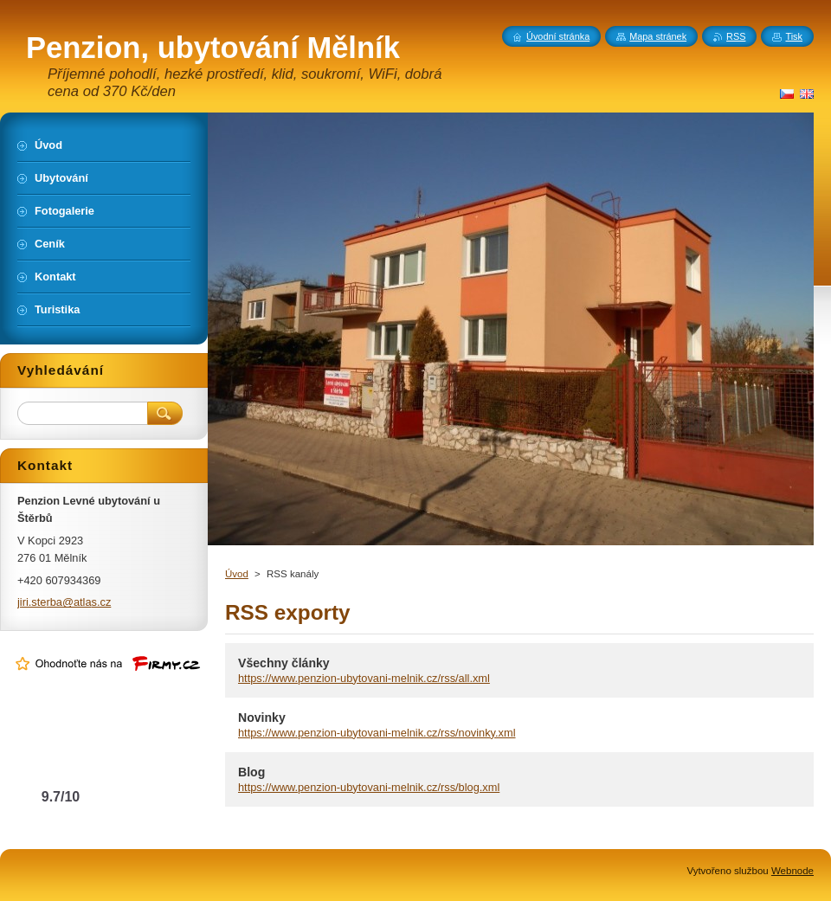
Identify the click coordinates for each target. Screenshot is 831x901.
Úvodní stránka (557, 36)
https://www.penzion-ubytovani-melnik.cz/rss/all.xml (364, 678)
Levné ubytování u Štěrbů (61, 762)
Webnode (792, 871)
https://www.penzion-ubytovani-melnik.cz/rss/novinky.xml (377, 732)
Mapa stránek (657, 36)
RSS (735, 36)
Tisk (793, 36)
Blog (251, 772)
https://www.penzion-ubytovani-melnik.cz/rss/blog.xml (368, 787)
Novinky (262, 717)
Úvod (236, 574)
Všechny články (284, 663)
